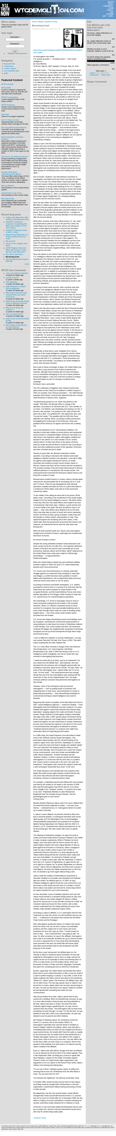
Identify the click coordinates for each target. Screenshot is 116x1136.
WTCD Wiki (6, 88)
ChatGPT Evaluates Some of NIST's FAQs (16, 231)
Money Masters (7, 186)
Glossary (5, 114)
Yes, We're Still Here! (14, 254)
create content (110, 9)
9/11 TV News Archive (10, 120)
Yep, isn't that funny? (14, 314)
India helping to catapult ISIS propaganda (16, 287)
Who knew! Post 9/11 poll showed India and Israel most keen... (16, 295)
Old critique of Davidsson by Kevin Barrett (16, 326)
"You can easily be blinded (16, 273)
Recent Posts (111, 3)
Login (92, 73)
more (27, 264)
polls (111, 16)
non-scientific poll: (108, 14)
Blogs (41, 22)
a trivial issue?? (12, 278)
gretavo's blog (51, 22)
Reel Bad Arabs (7, 199)
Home (34, 22)
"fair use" (87, 1126)
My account (10, 241)
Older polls (105, 75)
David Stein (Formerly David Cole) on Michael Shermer (17, 302)
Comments (94, 75)
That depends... (12, 282)
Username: (15, 37)
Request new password (17, 53)
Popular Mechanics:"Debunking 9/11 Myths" (11, 173)
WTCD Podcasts (8, 105)
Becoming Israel (12, 257)
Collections (108, 6)
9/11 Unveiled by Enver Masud (13, 128)
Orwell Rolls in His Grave (11, 193)
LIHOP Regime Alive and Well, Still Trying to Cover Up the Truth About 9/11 (16, 250)
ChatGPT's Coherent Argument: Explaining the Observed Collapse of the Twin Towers (16, 225)
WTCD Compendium (9, 97)
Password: (15, 44)
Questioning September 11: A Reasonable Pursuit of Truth (17, 237)
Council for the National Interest (14, 157)
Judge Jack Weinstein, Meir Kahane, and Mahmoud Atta (17, 218)
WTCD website (7, 84)
